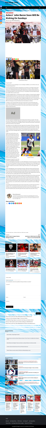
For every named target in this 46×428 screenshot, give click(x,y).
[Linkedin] (10, 59)
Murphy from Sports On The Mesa (22, 412)
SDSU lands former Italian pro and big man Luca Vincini (11, 269)
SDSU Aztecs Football (25, 232)
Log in (7, 418)
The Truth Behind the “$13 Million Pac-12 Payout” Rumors (10, 254)
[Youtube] (1, 19)
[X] (9, 59)
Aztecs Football (23, 249)
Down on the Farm (7, 396)
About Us (7, 420)
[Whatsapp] (16, 59)
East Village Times (11, 2)
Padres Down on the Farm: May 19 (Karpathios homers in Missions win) (19, 316)
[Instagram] (1, 16)
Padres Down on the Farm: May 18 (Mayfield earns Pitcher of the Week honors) (20, 323)
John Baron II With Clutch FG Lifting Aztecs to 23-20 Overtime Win (31, 236)
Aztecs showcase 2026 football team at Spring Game (34, 269)
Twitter (6, 390)
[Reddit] (14, 59)
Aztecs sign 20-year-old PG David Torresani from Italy (22, 269)
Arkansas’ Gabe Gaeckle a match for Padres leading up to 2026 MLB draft (19, 321)
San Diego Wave (32, 420)
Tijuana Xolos (8, 423)
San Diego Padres (20, 376)
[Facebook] (7, 59)
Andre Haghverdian (24, 256)
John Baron (15, 232)
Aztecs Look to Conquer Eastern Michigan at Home (14, 236)
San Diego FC (25, 420)
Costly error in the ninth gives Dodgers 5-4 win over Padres (16, 318)
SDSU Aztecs (19, 232)
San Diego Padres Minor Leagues (7, 400)
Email (24, 297)
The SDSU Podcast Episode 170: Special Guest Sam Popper (22, 254)
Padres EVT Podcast (28, 423)
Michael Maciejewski (16, 20)
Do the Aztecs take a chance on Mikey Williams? (35, 254)
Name (7, 297)
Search (6, 311)
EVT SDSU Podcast (20, 250)
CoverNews (26, 426)
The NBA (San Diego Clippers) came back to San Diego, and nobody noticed (19, 319)
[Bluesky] (1, 21)
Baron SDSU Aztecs (11, 232)
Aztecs (7, 250)
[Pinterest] (12, 59)
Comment (8, 284)
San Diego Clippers (20, 371)
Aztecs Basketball (35, 250)
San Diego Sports (26, 371)
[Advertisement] (23, 50)
